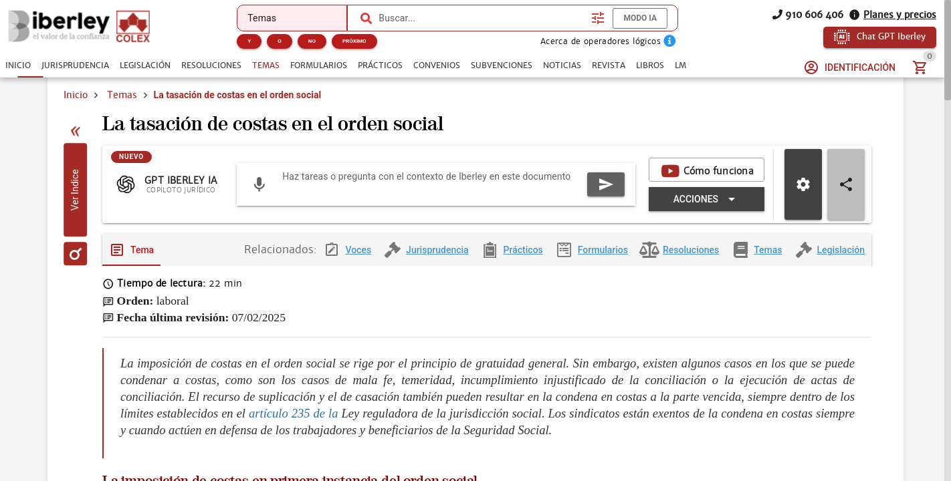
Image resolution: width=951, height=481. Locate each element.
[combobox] (482, 18)
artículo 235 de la (293, 429)
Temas (122, 95)
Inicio (76, 95)
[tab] (18, 65)
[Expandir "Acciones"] (706, 213)
